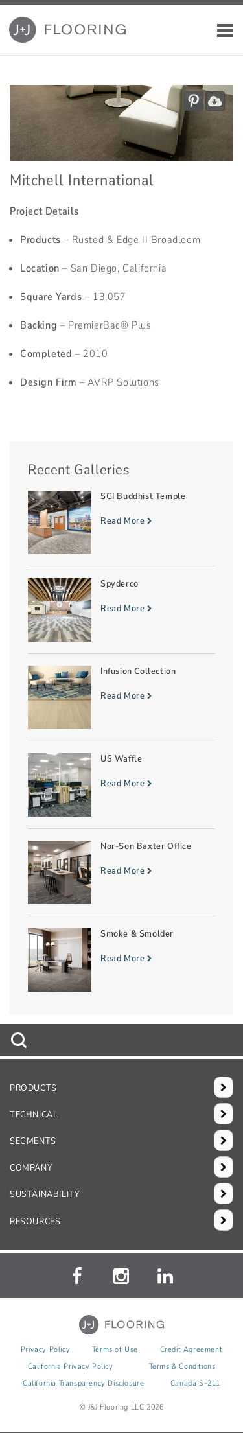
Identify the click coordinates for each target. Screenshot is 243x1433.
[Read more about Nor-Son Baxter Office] (121, 872)
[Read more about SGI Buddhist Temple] (121, 522)
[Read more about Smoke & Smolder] (121, 960)
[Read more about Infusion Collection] (121, 697)
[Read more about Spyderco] (121, 610)
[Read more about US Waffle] (121, 785)
